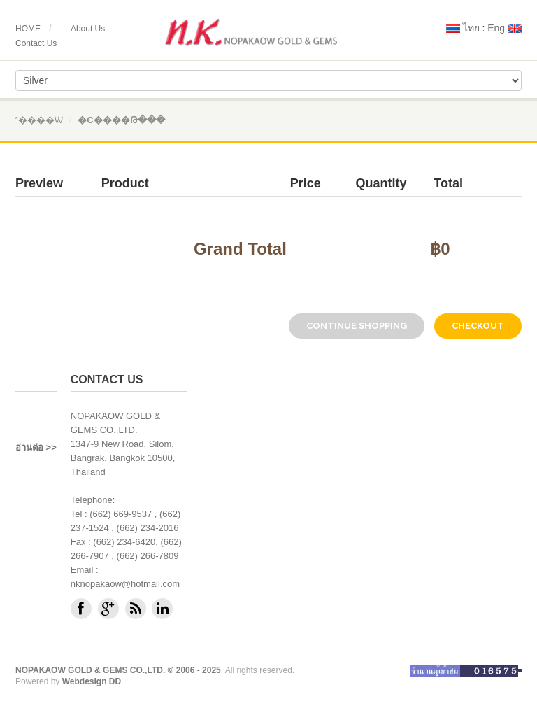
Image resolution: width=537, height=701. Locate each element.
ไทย (463, 28)
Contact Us (36, 43)
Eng (504, 28)
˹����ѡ (39, 120)
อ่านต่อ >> (36, 447)
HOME (28, 29)
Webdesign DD (91, 681)
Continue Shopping (356, 325)
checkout (478, 325)
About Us (88, 29)
